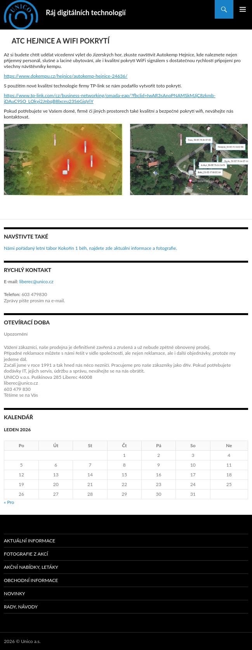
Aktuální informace (29, 541)
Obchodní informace (31, 580)
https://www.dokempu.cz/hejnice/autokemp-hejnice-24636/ (65, 76)
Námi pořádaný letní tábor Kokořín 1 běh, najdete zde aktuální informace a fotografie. (90, 248)
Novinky (14, 593)
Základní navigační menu (242, 9)
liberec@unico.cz (36, 281)
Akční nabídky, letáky (31, 567)
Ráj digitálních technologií (86, 12)
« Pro (9, 502)
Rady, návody (21, 607)
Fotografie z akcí (26, 554)
